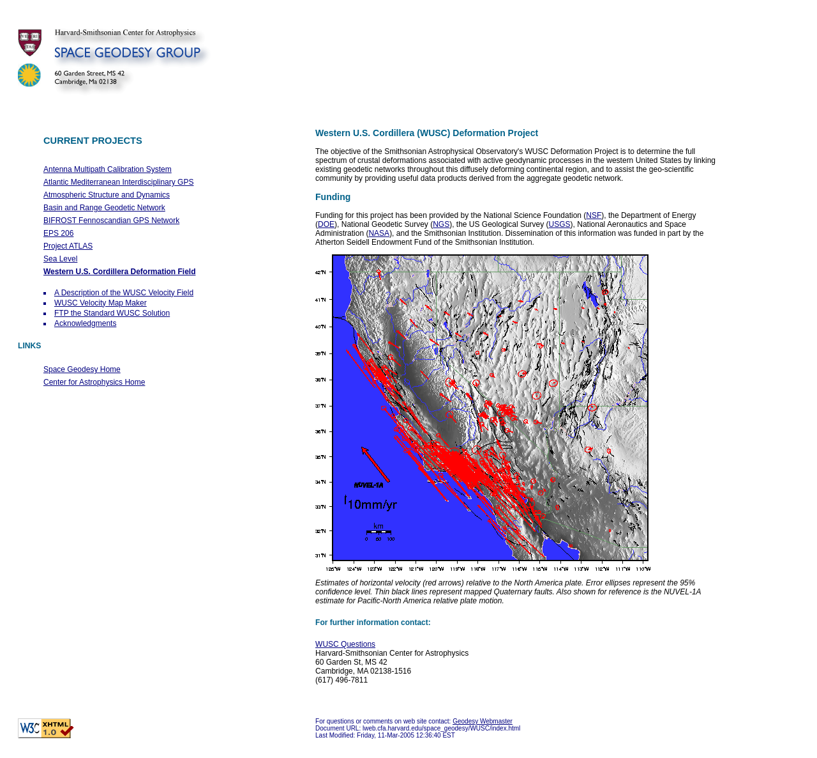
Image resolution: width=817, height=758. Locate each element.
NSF (593, 215)
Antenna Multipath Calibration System (107, 169)
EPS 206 (58, 233)
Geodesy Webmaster (483, 721)
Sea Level (60, 258)
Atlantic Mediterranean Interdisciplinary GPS (118, 182)
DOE (326, 224)
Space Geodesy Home (82, 369)
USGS (560, 224)
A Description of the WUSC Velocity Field (123, 292)
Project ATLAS (68, 246)
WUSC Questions (345, 644)
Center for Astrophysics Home (94, 382)
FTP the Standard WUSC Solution (112, 313)
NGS (441, 224)
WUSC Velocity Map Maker (100, 302)
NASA (378, 233)
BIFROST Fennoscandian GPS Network (111, 220)
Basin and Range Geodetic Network (104, 207)
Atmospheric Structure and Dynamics (106, 194)
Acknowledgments (85, 323)
